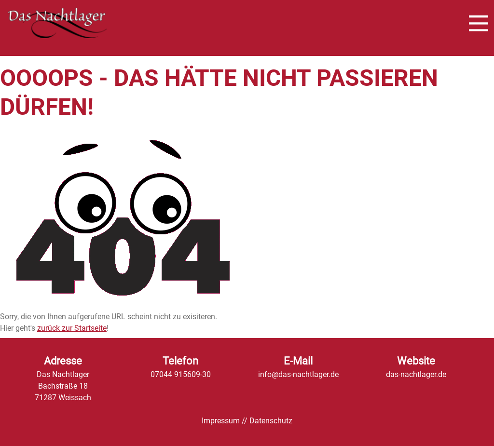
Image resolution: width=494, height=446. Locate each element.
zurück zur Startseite (72, 328)
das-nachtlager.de (416, 374)
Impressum (221, 420)
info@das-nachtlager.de (298, 374)
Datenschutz (270, 420)
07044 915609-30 (181, 374)
